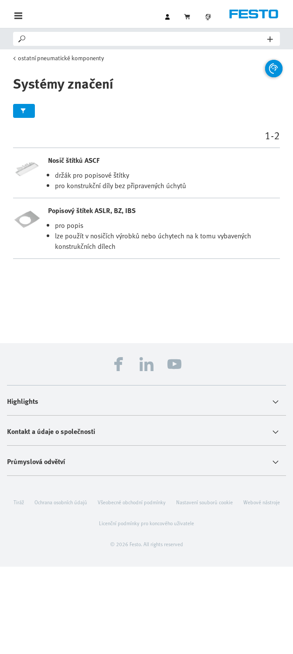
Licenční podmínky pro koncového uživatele (146, 523)
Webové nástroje (261, 502)
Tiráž (19, 502)
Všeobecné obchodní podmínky (132, 502)
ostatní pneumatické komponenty (61, 57)
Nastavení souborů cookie (204, 502)
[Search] (147, 39)
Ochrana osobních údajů (60, 502)
